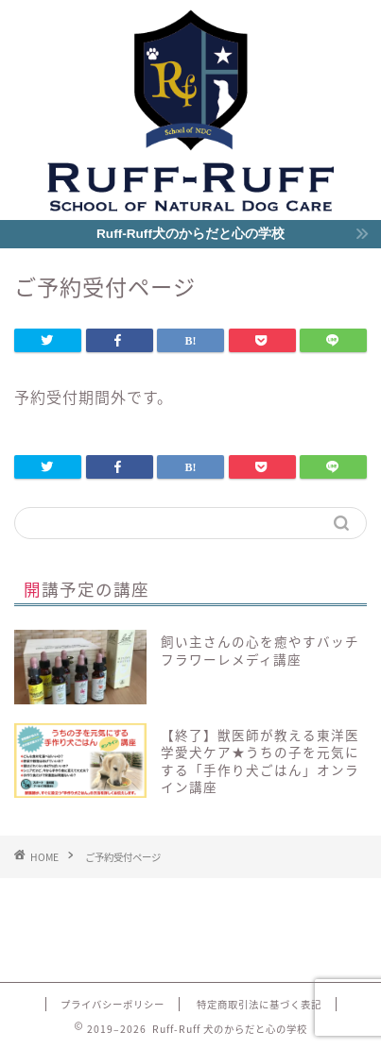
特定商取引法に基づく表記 (259, 1004)
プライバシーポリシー (113, 1004)
